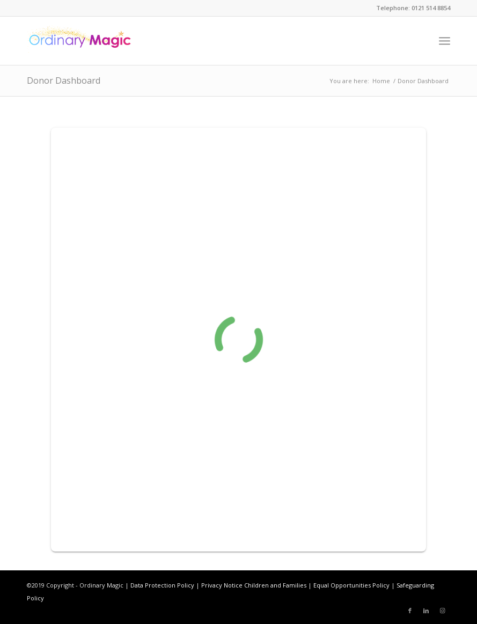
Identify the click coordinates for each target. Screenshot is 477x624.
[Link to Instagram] (442, 611)
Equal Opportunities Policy (351, 585)
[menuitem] (444, 40)
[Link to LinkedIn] (426, 611)
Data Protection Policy (162, 585)
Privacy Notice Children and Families (253, 585)
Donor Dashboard (63, 80)
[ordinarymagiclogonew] (79, 41)
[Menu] (444, 40)
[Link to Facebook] (410, 611)
